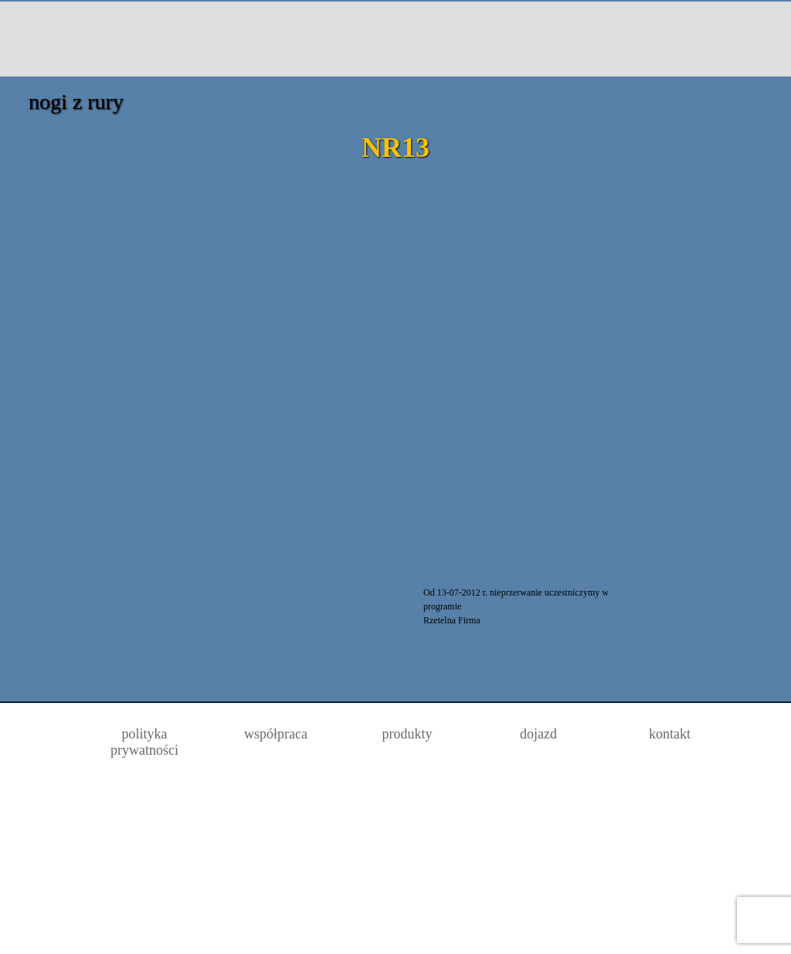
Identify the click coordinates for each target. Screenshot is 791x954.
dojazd (572, 38)
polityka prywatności (144, 742)
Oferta (196, 38)
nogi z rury (76, 102)
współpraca (275, 734)
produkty (407, 734)
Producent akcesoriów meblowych (384, 38)
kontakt (684, 38)
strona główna (84, 38)
